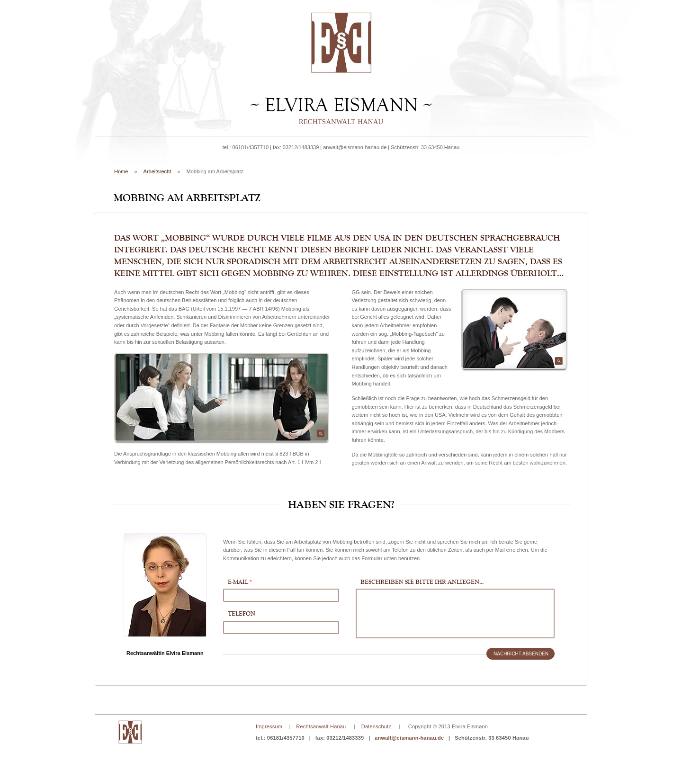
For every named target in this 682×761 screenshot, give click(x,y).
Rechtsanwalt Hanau (321, 726)
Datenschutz (376, 726)
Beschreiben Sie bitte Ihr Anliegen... (422, 581)
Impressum (269, 726)
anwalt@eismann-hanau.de (354, 147)
